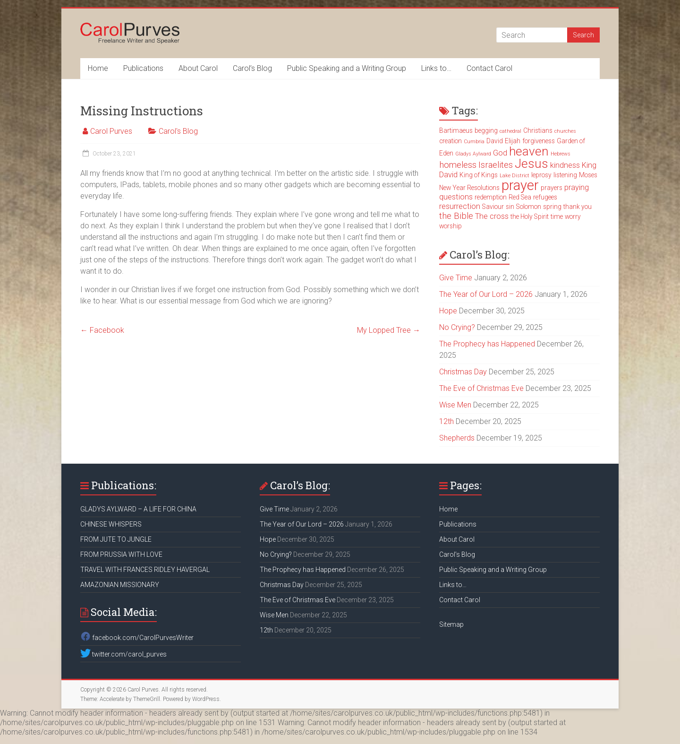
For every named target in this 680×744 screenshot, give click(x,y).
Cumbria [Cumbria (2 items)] (474, 141)
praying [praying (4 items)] (576, 187)
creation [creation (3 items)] (450, 141)
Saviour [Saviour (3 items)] (493, 206)
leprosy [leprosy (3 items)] (541, 175)
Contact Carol (489, 68)
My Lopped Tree (388, 330)
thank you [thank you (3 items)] (577, 206)
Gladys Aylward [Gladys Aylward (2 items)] (473, 154)
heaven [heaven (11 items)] (529, 151)
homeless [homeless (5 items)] (457, 165)
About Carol (198, 68)
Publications (143, 68)
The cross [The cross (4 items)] (492, 216)
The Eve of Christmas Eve (481, 388)
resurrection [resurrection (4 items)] (459, 206)
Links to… (436, 68)
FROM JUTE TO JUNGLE (116, 539)
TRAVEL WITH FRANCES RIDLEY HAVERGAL (145, 569)
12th (446, 421)
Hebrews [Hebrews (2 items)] (560, 154)
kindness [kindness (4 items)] (565, 165)
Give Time (455, 277)
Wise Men (455, 404)
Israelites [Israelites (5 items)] (495, 165)
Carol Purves (111, 131)
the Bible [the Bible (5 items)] (456, 216)
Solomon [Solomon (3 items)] (528, 206)
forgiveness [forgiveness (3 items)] (538, 141)
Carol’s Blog (252, 68)
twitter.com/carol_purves (123, 654)
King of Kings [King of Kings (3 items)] (478, 175)
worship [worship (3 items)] (450, 226)
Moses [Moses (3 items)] (588, 175)
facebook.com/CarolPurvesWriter (137, 637)
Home (98, 68)
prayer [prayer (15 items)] (520, 185)
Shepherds (457, 437)
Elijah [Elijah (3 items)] (512, 141)
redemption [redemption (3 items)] (491, 197)
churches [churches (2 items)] (565, 131)
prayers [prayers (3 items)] (551, 187)
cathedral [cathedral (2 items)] (510, 131)
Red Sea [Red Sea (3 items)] (520, 197)
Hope (448, 310)
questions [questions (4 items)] (456, 196)
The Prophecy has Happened (487, 343)
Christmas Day (463, 371)
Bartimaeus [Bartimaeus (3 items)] (456, 130)
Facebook (102, 330)
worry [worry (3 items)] (573, 216)
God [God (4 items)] (500, 152)
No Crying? (457, 327)
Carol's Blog (178, 131)
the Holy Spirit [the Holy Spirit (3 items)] (529, 216)
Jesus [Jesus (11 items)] (531, 163)
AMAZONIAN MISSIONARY (119, 584)
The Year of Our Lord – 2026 (486, 294)
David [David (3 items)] (494, 141)
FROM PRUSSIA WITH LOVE (121, 554)
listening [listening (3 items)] (565, 175)
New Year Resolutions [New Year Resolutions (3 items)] (469, 187)
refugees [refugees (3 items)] (545, 197)
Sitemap (451, 624)
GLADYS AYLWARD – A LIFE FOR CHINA (138, 509)
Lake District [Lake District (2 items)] (514, 176)
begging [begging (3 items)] (486, 130)
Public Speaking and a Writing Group (346, 68)
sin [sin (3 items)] (510, 206)
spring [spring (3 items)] (552, 206)
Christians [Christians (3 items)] (537, 130)
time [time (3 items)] (557, 216)
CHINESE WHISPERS (111, 524)
